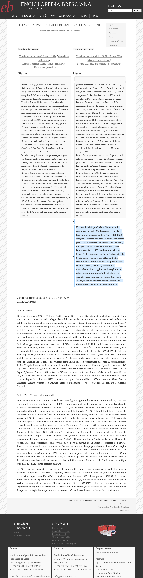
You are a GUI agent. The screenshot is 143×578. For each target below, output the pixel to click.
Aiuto (83, 15)
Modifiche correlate (61, 531)
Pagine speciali (59, 534)
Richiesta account (22, 535)
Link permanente (60, 540)
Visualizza (112, 33)
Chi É (43, 15)
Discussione (113, 29)
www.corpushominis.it (107, 552)
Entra (16, 532)
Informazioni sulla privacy (118, 504)
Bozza (110, 37)
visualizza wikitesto (99, 60)
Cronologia (112, 45)
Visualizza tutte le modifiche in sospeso (59, 31)
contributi (60, 64)
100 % (95, 15)
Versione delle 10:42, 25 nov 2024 (37, 56)
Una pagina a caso (63, 15)
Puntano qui (58, 528)
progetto (28, 15)
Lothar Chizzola (30, 64)
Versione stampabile (61, 537)
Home (13, 15)
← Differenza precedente (44, 67)
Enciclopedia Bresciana (56, 4)
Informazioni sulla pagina (64, 543)
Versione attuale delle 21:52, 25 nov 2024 (99, 56)
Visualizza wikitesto (116, 41)
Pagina (111, 24)
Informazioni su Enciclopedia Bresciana (112, 507)
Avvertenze (124, 510)
